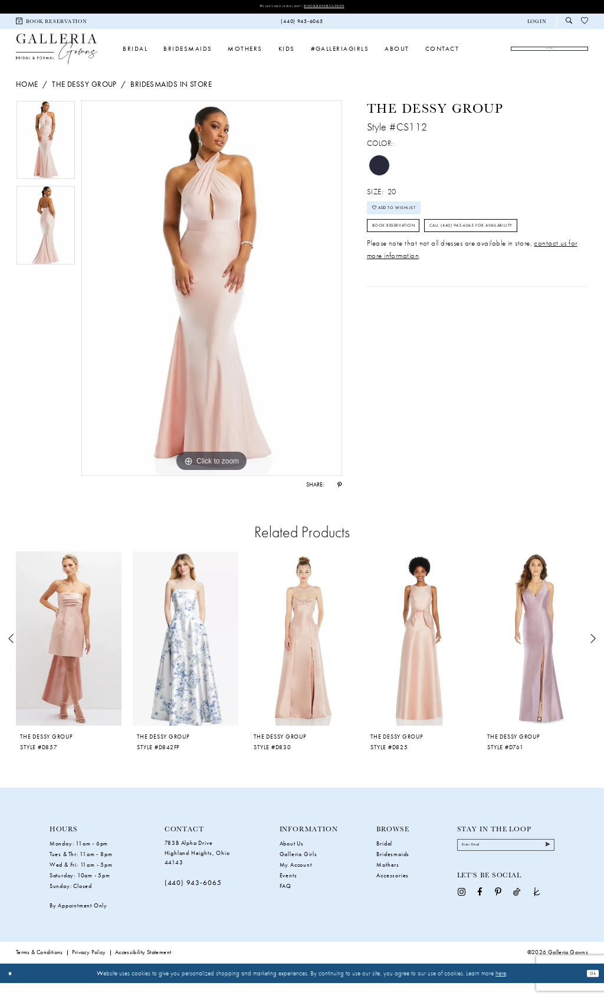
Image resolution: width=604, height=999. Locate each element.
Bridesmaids (392, 870)
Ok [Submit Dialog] (590, 989)
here (500, 989)
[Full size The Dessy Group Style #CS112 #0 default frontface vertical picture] (212, 304)
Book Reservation (336, 7)
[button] (537, 24)
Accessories (392, 892)
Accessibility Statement (143, 968)
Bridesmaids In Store (171, 100)
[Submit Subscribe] (544, 864)
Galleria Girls (298, 870)
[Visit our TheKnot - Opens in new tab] (537, 914)
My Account (296, 881)
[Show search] (569, 23)
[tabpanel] (46, 159)
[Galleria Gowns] (56, 58)
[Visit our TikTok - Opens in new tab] (517, 914)
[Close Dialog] (13, 989)
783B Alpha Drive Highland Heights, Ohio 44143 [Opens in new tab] (197, 869)
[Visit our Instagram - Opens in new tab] (461, 914)
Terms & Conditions (39, 968)
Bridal (384, 860)
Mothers (387, 881)
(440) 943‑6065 (193, 899)
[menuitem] (52, 23)
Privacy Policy (89, 968)
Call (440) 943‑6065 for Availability (437, 284)
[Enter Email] (506, 865)
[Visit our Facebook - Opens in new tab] (480, 914)
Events (288, 892)
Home (27, 100)
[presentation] (69, 655)
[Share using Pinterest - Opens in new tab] (339, 501)
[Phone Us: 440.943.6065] (302, 24)
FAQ (285, 902)
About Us (292, 860)
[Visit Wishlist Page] (585, 23)
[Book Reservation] (52, 23)
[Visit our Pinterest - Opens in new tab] (498, 914)
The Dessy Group (84, 100)
